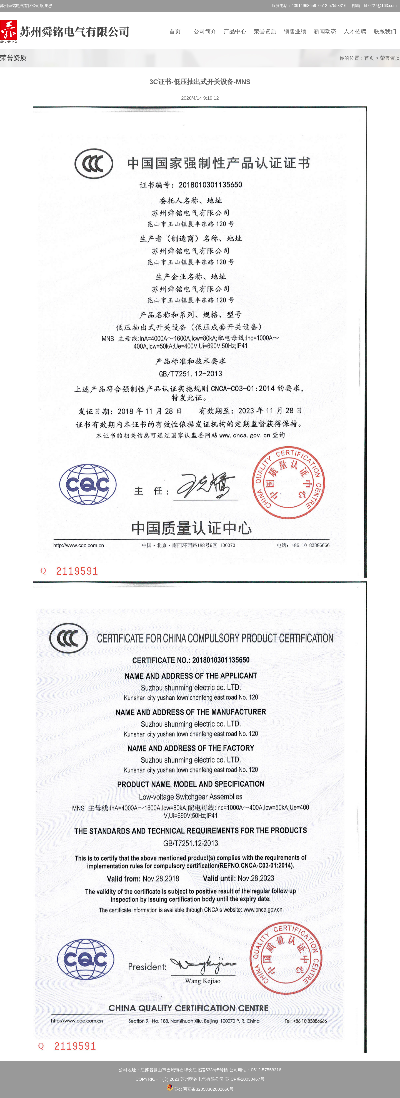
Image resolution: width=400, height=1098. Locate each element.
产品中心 (235, 31)
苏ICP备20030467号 (245, 1079)
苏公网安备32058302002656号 (204, 1089)
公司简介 (205, 31)
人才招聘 (355, 31)
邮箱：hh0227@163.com (374, 5)
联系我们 (385, 31)
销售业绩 (295, 31)
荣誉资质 (265, 31)
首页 (175, 31)
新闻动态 (325, 31)
